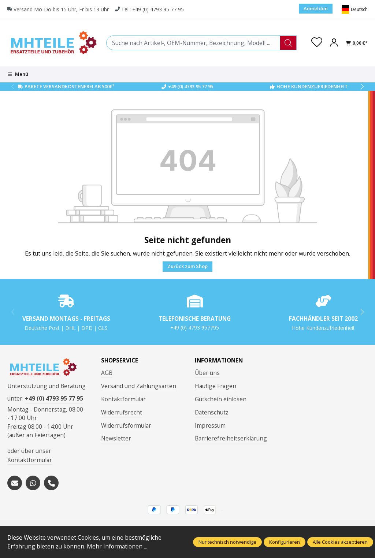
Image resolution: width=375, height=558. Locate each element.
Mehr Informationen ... (117, 546)
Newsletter (116, 438)
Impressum (210, 425)
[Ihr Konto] (334, 43)
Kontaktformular (29, 460)
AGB (106, 373)
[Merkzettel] (316, 43)
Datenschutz (212, 412)
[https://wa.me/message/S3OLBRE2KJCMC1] (33, 483)
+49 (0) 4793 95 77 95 (158, 9)
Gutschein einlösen (220, 399)
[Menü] (17, 74)
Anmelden (316, 8)
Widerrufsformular (126, 425)
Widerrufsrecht (121, 412)
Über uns (207, 373)
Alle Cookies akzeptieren (340, 542)
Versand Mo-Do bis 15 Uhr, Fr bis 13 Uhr (61, 9)
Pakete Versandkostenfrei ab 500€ (69, 86)
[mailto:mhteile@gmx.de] (14, 483)
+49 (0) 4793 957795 (194, 327)
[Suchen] (288, 43)
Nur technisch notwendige (227, 542)
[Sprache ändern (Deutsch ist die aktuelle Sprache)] (355, 9)
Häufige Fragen (215, 386)
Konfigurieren (284, 542)
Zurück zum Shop (187, 266)
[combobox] (193, 43)
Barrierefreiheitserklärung (231, 438)
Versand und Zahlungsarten (138, 386)
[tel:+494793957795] (51, 483)
